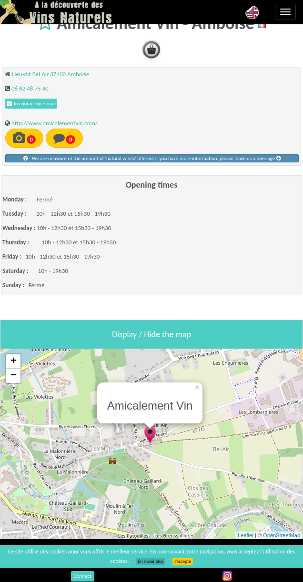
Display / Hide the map (151, 334)
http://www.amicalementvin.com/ (54, 123)
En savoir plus (150, 561)
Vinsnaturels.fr (59, 12)
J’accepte (182, 561)
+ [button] (13, 361)
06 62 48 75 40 (30, 88)
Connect (82, 576)
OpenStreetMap (281, 535)
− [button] (13, 376)
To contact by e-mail (31, 103)
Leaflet (245, 535)
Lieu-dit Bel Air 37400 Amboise (50, 74)
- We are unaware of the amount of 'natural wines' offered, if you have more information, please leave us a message (151, 158)
